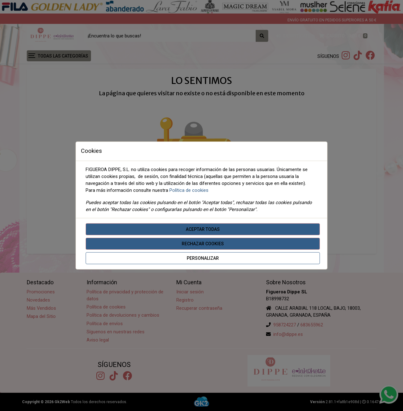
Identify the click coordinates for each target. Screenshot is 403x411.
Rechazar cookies (203, 243)
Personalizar (203, 258)
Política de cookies (188, 190)
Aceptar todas (203, 229)
